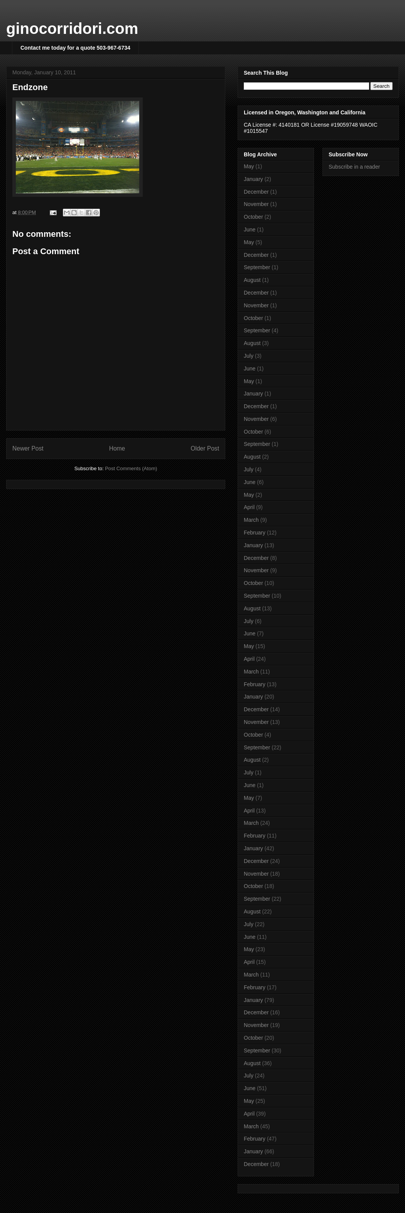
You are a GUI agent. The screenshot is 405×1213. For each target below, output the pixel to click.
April (249, 507)
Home (117, 448)
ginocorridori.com (72, 28)
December (256, 192)
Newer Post (28, 448)
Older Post (205, 448)
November (256, 204)
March (251, 520)
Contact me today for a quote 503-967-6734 (75, 48)
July (248, 356)
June (249, 229)
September (257, 267)
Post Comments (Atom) (131, 468)
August (252, 280)
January (253, 179)
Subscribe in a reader (354, 167)
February (254, 532)
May (249, 166)
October (253, 217)
